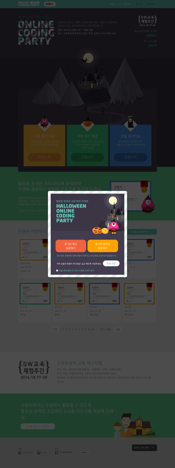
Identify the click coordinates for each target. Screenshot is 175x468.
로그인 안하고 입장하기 (102, 246)
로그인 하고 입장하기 (71, 246)
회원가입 (111, 263)
